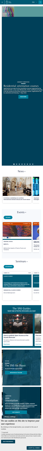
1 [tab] (14, 164)
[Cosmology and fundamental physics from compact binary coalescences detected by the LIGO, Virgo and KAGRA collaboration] (17, 286)
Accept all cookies (34, 448)
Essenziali (5, 432)
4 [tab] (22, 164)
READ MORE (23, 96)
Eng (33, 2)
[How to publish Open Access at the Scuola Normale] (18, 330)
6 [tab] (27, 164)
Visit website (16, 413)
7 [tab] (30, 164)
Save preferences (8, 441)
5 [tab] (25, 164)
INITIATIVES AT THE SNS (16, 373)
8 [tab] (33, 164)
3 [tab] (19, 164)
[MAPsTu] (17, 237)
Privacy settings (10, 417)
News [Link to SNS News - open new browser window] (21, 171)
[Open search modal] (40, 2)
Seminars (21, 262)
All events (8, 217)
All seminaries (8, 267)
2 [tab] (17, 164)
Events (21, 212)
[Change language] (36, 2)
